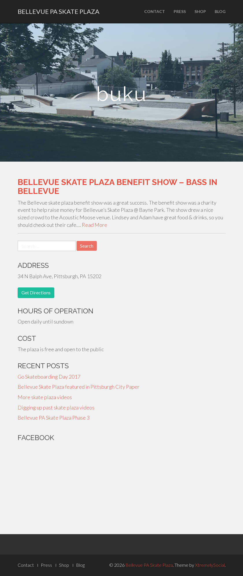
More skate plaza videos (45, 397)
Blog (220, 11)
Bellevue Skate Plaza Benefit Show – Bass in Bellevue (117, 186)
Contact (154, 11)
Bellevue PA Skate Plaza (58, 11)
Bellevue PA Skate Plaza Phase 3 (54, 417)
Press (180, 11)
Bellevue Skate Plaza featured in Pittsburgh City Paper (79, 387)
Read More (94, 225)
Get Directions (36, 292)
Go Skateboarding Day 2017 (49, 376)
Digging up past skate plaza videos (56, 407)
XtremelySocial (210, 565)
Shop (200, 11)
